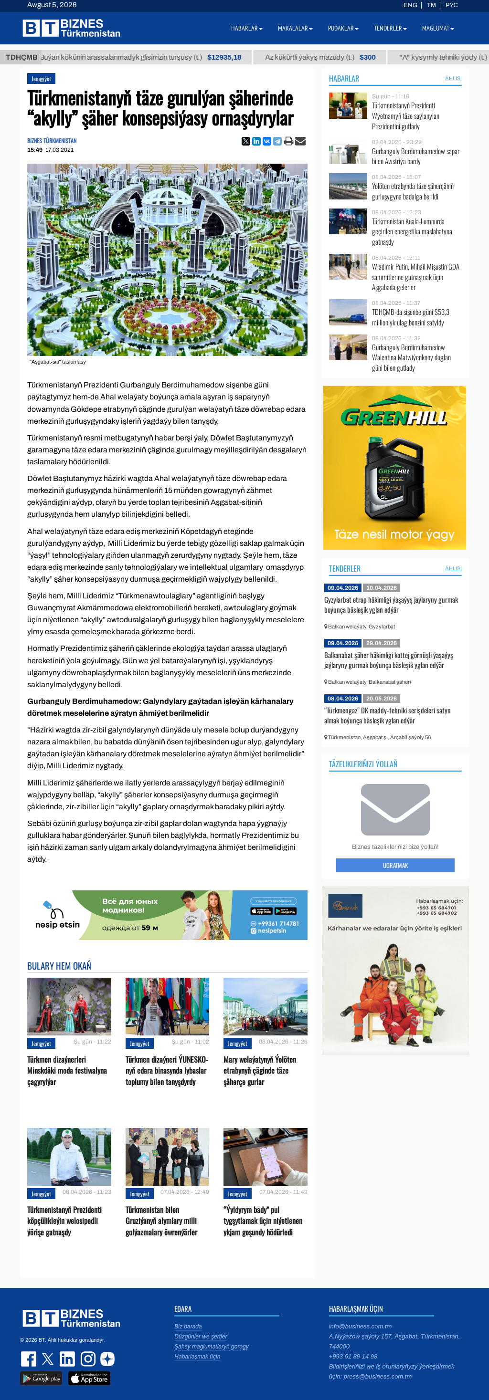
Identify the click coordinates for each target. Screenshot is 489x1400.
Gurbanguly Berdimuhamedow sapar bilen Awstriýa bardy (415, 156)
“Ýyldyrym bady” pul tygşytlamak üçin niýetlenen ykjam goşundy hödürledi (262, 1220)
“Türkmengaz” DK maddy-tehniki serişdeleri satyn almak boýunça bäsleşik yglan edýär (387, 715)
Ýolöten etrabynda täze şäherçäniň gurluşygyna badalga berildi (413, 191)
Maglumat (438, 28)
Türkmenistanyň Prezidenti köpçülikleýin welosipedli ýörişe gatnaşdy (64, 1220)
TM (431, 5)
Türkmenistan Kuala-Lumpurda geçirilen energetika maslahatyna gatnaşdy (412, 231)
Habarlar (344, 78)
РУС (452, 5)
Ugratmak (395, 865)
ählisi (453, 78)
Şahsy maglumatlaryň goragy (211, 1346)
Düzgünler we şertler (200, 1336)
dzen (106, 1359)
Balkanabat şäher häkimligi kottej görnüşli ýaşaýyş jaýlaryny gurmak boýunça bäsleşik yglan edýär (388, 659)
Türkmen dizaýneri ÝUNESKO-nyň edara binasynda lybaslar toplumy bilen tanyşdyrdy (167, 1070)
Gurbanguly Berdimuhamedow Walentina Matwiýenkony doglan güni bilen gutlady (411, 357)
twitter (48, 1359)
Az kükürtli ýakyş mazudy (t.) (334, 57)
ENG (410, 5)
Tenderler (345, 568)
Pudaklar (343, 28)
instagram (86, 1359)
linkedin (67, 1359)
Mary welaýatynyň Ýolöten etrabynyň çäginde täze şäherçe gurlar (259, 1070)
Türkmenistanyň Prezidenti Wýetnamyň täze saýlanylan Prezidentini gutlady (405, 115)
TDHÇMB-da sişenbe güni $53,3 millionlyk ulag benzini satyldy (410, 317)
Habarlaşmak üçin (197, 1356)
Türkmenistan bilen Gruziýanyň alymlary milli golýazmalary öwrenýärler (161, 1220)
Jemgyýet (41, 78)
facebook (29, 1359)
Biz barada (188, 1326)
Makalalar (295, 28)
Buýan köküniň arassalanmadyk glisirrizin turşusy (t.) (154, 57)
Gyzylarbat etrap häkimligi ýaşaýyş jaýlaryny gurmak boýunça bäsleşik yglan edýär (391, 604)
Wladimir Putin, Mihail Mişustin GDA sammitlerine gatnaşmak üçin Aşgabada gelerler (415, 277)
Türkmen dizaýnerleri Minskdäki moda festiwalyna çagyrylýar (67, 1070)
